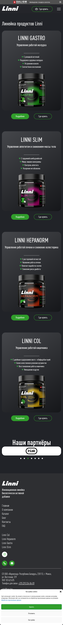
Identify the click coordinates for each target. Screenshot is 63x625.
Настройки (31, 620)
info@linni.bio (7, 589)
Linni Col (6, 535)
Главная (5, 506)
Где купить (41, 9)
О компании (7, 510)
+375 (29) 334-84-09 (26, 583)
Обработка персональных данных (11, 600)
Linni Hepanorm (9, 539)
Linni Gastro (7, 543)
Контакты (6, 522)
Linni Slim (6, 547)
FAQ (3, 526)
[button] (60, 591)
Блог (4, 518)
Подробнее (20, 117)
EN (60, 2)
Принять (31, 607)
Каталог (5, 514)
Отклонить (31, 613)
